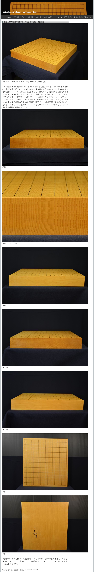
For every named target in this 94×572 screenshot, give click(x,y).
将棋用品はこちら (86, 17)
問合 (65, 17)
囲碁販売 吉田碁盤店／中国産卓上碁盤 (20, 12)
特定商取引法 (74, 17)
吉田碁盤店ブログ (19, 17)
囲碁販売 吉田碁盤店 (17, 570)
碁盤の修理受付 (49, 17)
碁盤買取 (31, 17)
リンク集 (59, 17)
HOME (9, 17)
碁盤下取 (39, 17)
